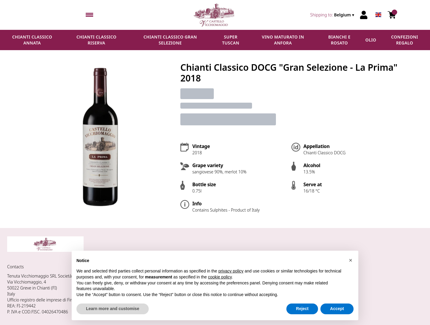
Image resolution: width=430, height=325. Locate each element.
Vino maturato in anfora (283, 40)
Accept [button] (337, 308)
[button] (350, 260)
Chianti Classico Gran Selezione (170, 40)
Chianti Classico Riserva (96, 40)
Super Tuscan (230, 40)
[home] (215, 15)
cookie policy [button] (219, 277)
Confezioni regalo (404, 40)
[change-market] (333, 15)
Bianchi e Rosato (339, 40)
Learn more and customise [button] (112, 308)
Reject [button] (302, 308)
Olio (371, 40)
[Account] (364, 15)
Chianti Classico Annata (32, 40)
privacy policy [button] (230, 271)
